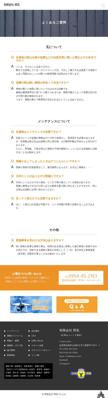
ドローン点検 (37, 345)
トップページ (13, 331)
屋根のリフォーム (15, 335)
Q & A (33, 335)
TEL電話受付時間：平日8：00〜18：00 (81, 277)
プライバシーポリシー (41, 350)
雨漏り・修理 (13, 340)
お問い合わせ (37, 340)
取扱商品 (11, 355)
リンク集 (35, 355)
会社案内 (35, 331)
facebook (63, 359)
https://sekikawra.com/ (70, 356)
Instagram (64, 363)
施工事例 (11, 350)
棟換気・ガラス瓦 (15, 345)
